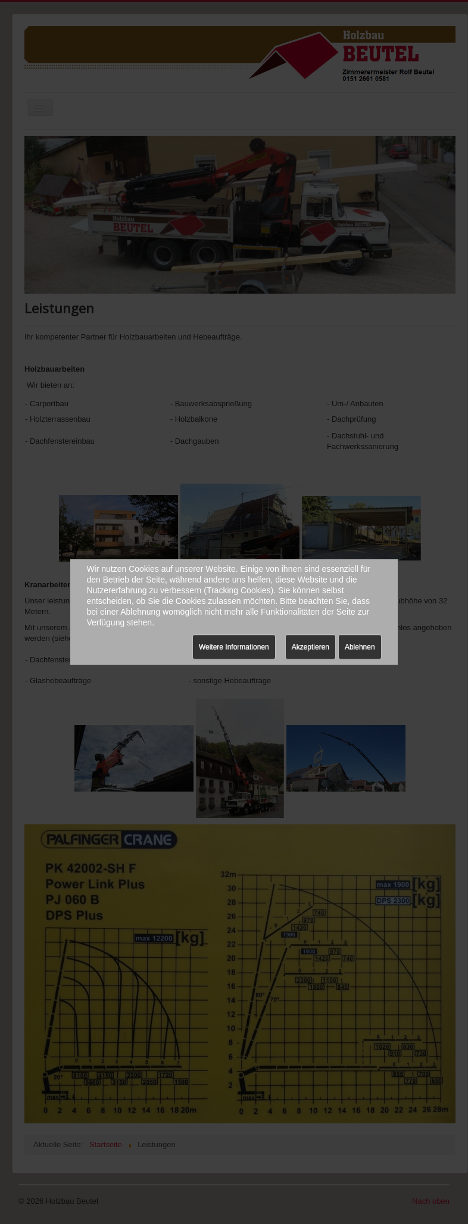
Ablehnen (360, 647)
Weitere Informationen (234, 647)
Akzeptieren (310, 647)
